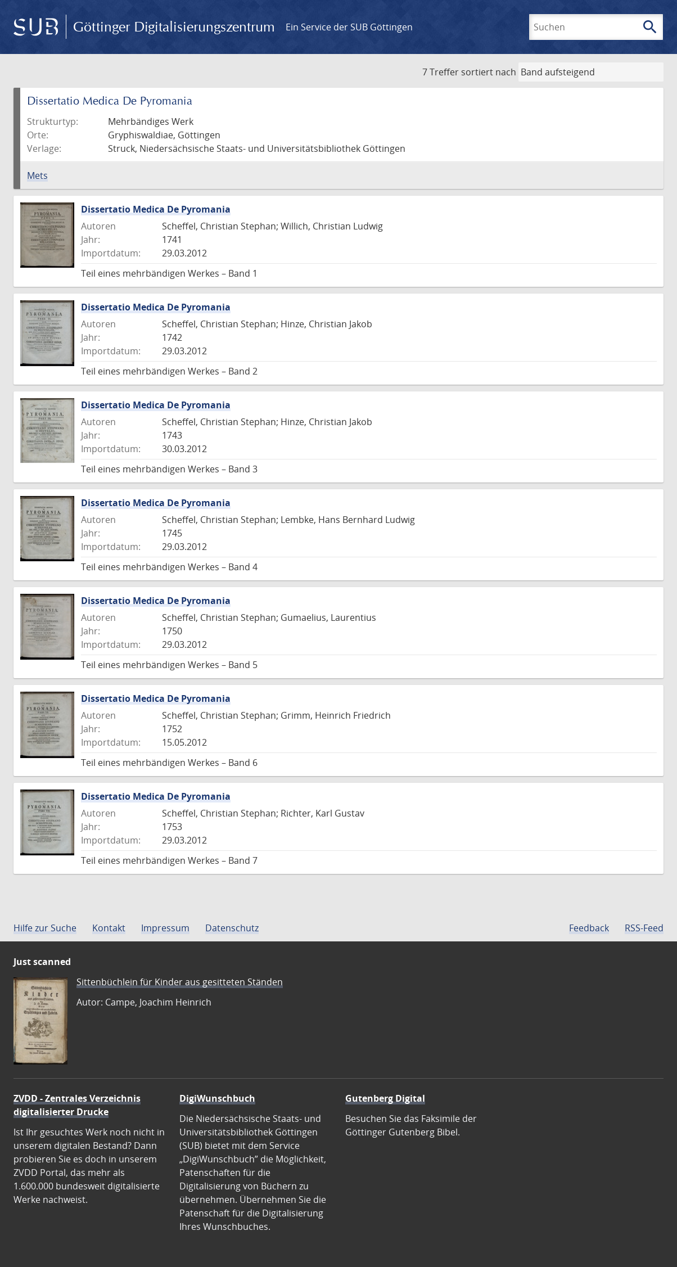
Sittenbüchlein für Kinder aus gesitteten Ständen (179, 982)
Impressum (165, 928)
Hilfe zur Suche (44, 928)
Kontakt (108, 928)
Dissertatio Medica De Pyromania (156, 209)
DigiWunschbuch (217, 1098)
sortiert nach (488, 72)
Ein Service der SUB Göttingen (349, 27)
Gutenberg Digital (385, 1098)
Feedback (589, 928)
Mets (37, 175)
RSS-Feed (644, 928)
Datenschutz (232, 928)
